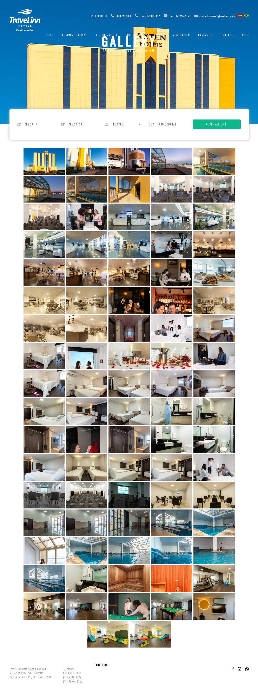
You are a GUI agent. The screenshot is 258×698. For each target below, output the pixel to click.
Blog (245, 35)
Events (159, 35)
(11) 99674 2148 (72, 681)
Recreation (181, 35)
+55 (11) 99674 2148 (177, 16)
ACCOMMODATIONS (75, 35)
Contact (227, 35)
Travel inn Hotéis (24, 20)
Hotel (49, 35)
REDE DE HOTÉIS (99, 16)
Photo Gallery (107, 35)
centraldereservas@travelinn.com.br (217, 16)
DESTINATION (136, 35)
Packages (205, 35)
